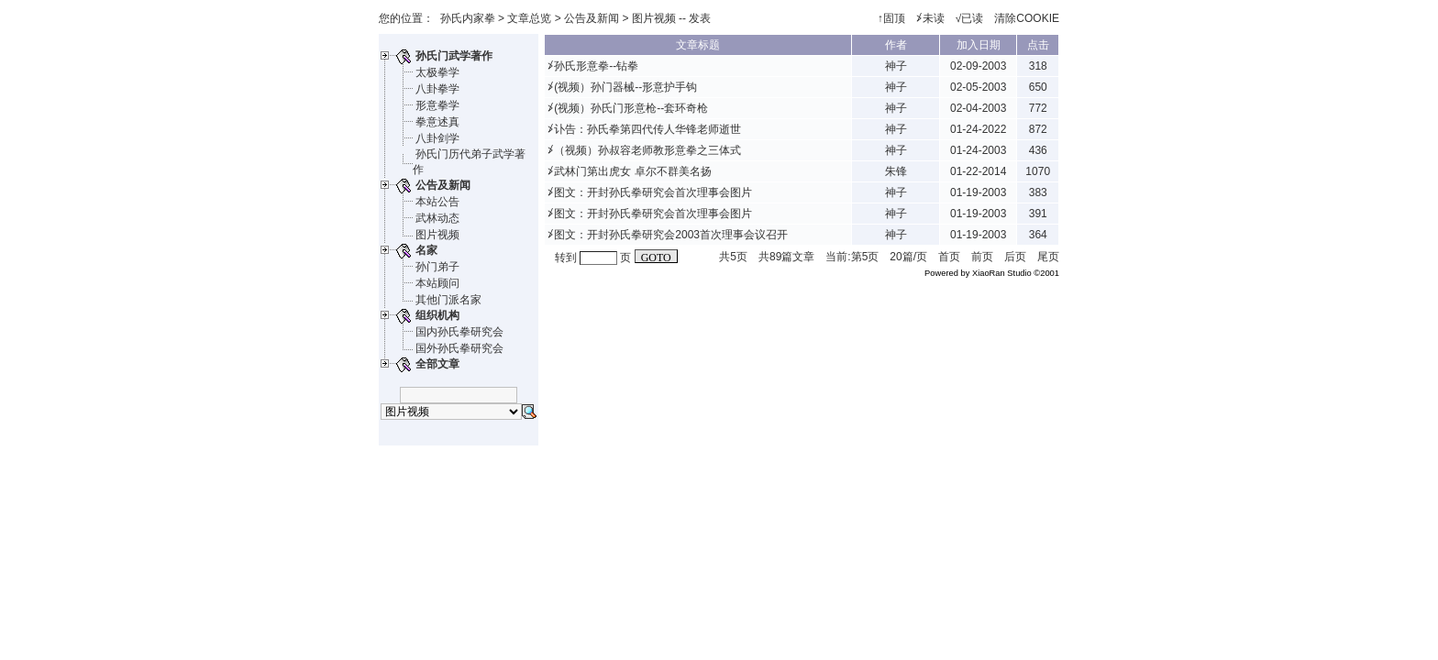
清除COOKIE (1026, 18)
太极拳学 (437, 72)
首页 (949, 256)
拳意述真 (437, 122)
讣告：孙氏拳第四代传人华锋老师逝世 (647, 129)
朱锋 (896, 171)
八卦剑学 (437, 138)
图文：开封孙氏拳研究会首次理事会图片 (653, 192)
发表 (700, 18)
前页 (982, 256)
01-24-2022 (978, 129)
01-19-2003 (978, 192)
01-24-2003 (978, 150)
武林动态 (437, 218)
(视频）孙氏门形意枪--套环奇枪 (631, 108)
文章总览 (529, 18)
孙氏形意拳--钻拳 (596, 66)
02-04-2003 (978, 108)
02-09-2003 (978, 66)
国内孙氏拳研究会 (459, 331)
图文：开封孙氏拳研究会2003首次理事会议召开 (671, 234)
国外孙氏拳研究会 (459, 348)
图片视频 (437, 234)
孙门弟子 (437, 266)
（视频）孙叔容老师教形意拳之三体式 (647, 150)
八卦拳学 (437, 88)
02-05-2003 (978, 87)
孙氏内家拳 (467, 18)
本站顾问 (437, 283)
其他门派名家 (448, 299)
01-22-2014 (978, 171)
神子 (896, 66)
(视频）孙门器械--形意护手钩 (625, 87)
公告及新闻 (591, 18)
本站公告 (437, 201)
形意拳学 (437, 105)
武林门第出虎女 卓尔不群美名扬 (632, 171)
